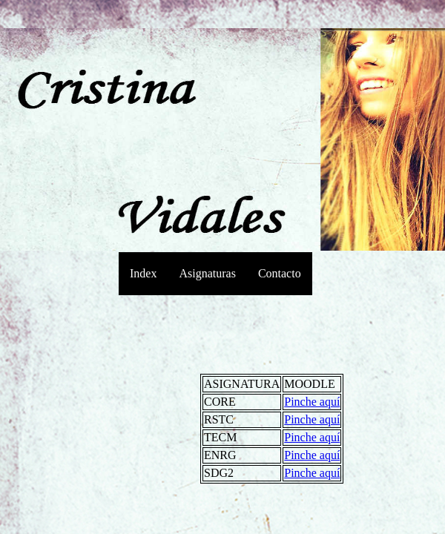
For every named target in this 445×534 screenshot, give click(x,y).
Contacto (279, 273)
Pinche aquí (312, 401)
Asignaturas (207, 273)
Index (143, 273)
